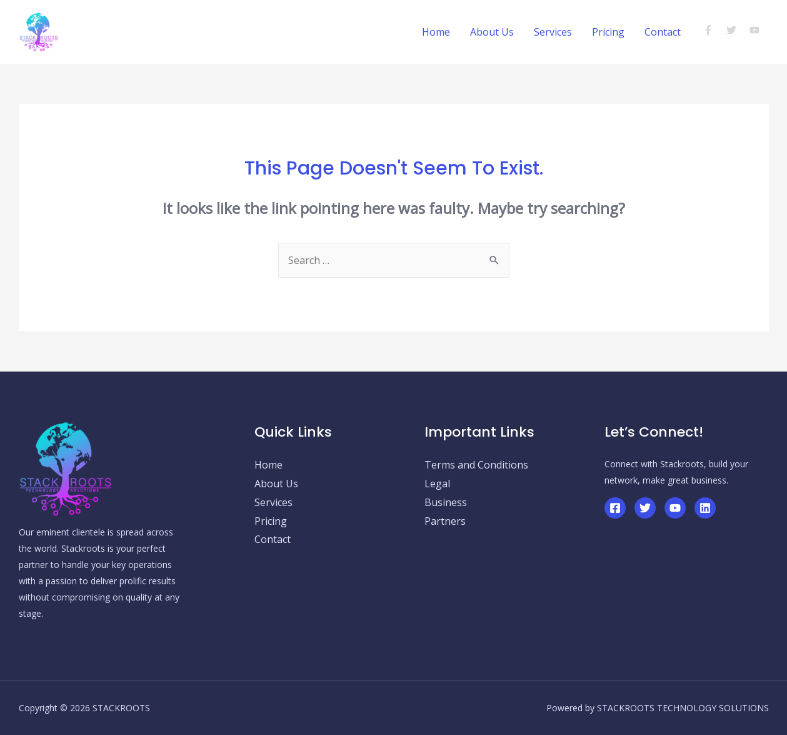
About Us (492, 32)
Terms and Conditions (476, 465)
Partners (445, 521)
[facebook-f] (713, 30)
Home (436, 32)
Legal (437, 483)
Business (445, 502)
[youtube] (756, 30)
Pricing (608, 32)
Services (553, 32)
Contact (662, 32)
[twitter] (736, 30)
